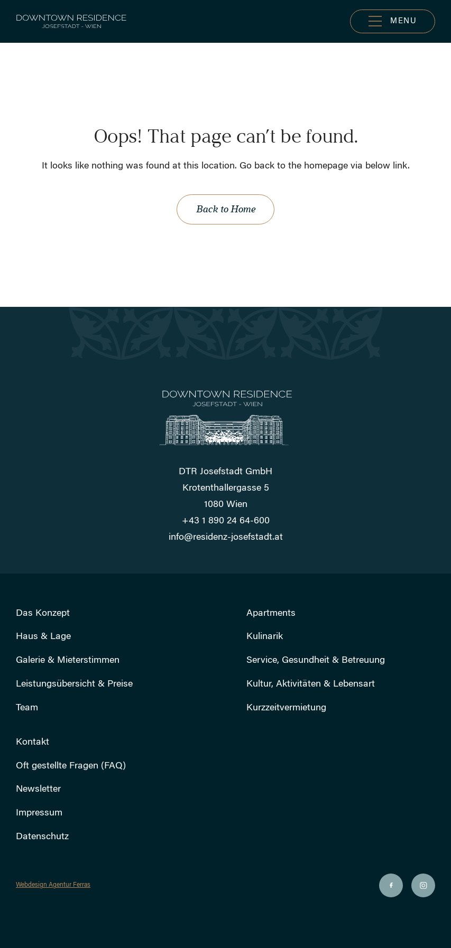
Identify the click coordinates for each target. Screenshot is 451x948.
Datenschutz (42, 837)
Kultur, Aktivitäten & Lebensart (310, 684)
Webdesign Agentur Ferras (53, 885)
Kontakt (32, 742)
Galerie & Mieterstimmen (67, 660)
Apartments (271, 613)
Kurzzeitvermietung (286, 708)
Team (27, 708)
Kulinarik (264, 637)
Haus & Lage (43, 637)
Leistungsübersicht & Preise (74, 684)
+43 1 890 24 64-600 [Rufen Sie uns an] (226, 521)
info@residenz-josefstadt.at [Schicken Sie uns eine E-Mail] (226, 537)
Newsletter (38, 789)
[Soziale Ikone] (391, 885)
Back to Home (225, 209)
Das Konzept (43, 613)
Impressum (39, 813)
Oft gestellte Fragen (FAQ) (71, 766)
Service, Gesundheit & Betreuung (315, 660)
